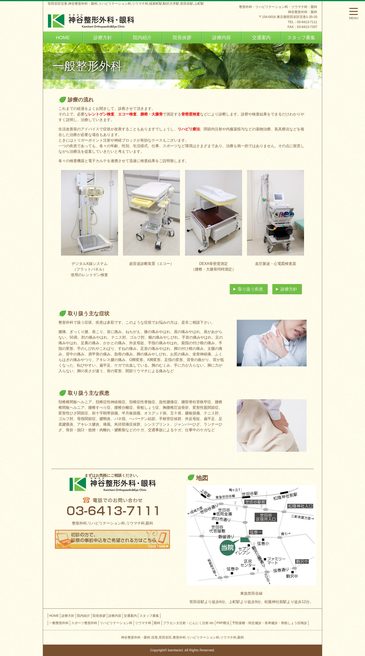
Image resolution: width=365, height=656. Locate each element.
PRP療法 (223, 623)
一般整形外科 (59, 623)
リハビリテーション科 (116, 623)
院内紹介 (142, 37)
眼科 (157, 623)
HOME (63, 37)
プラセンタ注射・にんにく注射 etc (188, 623)
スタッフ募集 (301, 37)
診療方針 (102, 37)
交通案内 (261, 37)
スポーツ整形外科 (84, 623)
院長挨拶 (182, 37)
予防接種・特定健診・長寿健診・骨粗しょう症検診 (269, 623)
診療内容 (221, 37)
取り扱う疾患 (250, 289)
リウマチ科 (143, 623)
